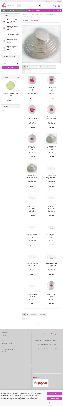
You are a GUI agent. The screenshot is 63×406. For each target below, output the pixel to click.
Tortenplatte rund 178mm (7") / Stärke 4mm (32, 118)
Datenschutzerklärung (21, 400)
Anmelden (10, 67)
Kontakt (3, 338)
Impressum (4, 335)
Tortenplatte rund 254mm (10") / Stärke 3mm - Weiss (32, 206)
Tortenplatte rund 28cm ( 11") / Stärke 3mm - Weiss (32, 265)
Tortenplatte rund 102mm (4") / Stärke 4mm (51, 147)
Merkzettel (58, 1)
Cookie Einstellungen (6, 351)
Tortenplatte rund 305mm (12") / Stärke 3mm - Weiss (51, 177)
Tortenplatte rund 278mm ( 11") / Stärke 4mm (32, 147)
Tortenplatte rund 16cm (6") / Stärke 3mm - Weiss (32, 236)
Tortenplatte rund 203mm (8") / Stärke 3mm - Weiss (51, 206)
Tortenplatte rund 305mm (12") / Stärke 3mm (51, 89)
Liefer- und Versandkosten (7, 349)
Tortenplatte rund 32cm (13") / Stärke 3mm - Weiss (51, 265)
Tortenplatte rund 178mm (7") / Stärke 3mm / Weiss (32, 294)
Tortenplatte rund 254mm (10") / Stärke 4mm (51, 118)
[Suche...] (19, 5)
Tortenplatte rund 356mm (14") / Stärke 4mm (51, 294)
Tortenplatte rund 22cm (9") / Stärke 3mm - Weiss (51, 236)
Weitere (19, 10)
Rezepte (48, 10)
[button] (45, 1)
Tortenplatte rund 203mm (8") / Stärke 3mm (32, 89)
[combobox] (33, 67)
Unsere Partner (57, 10)
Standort (30, 10)
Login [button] (51, 1)
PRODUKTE (12, 10)
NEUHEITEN (4, 10)
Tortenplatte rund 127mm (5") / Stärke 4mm (32, 177)
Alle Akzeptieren (54, 393)
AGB (3, 346)
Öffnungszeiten (40, 10)
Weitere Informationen (54, 402)
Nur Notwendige (54, 398)
